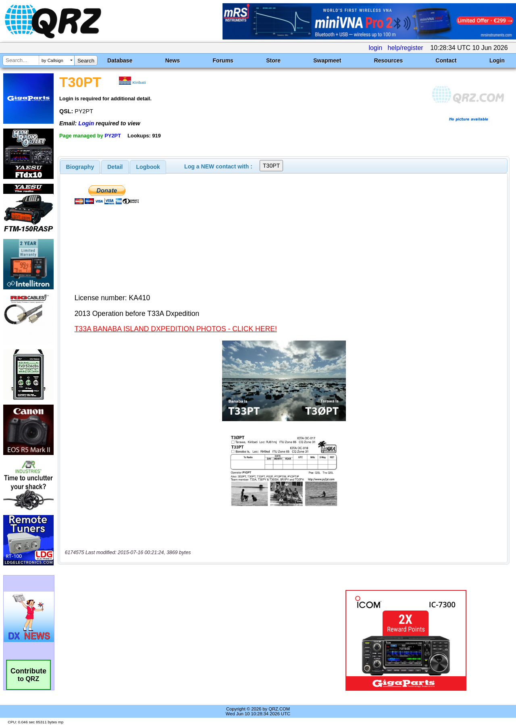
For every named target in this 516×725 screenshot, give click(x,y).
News (172, 60)
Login (497, 60)
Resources (388, 60)
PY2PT (112, 136)
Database (119, 60)
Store (273, 60)
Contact (446, 60)
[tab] (80, 167)
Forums (223, 60)
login (375, 47)
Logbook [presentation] (148, 167)
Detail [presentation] (115, 167)
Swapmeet (327, 60)
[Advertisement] (186, 640)
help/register (405, 47)
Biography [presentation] (80, 167)
